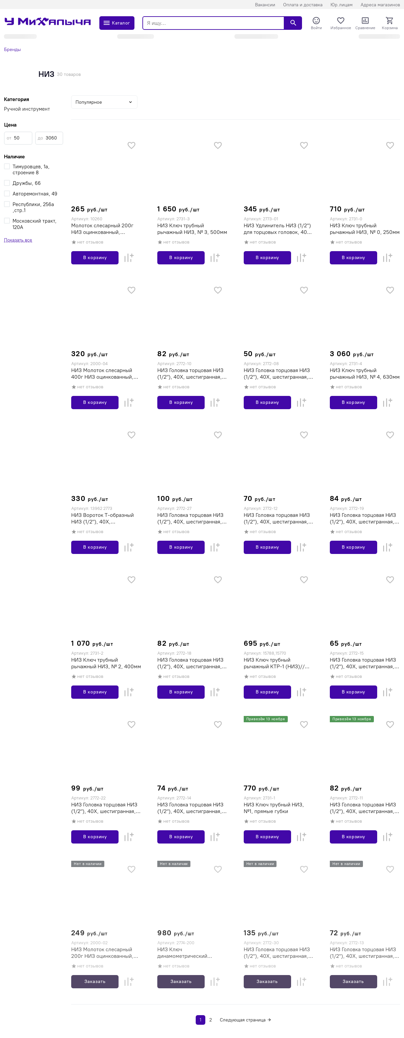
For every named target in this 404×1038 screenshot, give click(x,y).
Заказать (95, 981)
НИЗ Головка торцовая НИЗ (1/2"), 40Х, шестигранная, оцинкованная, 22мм (104, 808)
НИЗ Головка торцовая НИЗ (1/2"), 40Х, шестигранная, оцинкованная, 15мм (363, 663)
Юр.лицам (341, 5)
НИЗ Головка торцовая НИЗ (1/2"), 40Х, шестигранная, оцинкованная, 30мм (277, 952)
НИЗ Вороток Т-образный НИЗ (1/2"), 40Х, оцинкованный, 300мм (102, 518)
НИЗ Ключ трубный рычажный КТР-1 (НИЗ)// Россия (274, 663)
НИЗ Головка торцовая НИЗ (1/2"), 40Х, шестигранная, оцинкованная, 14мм (190, 808)
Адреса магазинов (380, 5)
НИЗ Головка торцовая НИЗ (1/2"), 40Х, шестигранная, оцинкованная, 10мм (190, 373)
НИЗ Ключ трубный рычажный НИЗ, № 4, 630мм (365, 373)
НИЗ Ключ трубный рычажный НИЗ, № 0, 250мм (365, 228)
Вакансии (265, 5)
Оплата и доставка (303, 5)
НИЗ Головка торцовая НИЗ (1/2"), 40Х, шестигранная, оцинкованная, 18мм (190, 663)
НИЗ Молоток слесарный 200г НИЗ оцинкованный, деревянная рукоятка (102, 952)
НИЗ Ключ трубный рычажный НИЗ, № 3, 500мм (192, 228)
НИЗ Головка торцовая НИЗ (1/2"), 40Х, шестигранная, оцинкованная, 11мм (363, 808)
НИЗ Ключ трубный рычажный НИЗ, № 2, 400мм (106, 663)
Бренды (12, 49)
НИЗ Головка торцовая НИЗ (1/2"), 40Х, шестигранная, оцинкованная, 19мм (363, 518)
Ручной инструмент (27, 109)
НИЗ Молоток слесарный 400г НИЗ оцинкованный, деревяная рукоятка (102, 373)
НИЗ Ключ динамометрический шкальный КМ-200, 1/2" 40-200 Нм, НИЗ (191, 952)
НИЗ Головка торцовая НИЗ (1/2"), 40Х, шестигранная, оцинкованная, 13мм (363, 952)
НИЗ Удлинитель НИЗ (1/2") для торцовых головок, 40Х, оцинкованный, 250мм (278, 229)
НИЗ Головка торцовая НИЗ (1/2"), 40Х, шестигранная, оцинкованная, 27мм (190, 518)
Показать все (18, 240)
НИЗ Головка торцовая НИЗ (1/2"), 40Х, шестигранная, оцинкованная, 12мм (277, 518)
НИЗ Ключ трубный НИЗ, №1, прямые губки (274, 807)
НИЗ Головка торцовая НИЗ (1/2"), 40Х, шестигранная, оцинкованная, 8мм (277, 373)
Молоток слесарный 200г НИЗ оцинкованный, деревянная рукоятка (102, 229)
